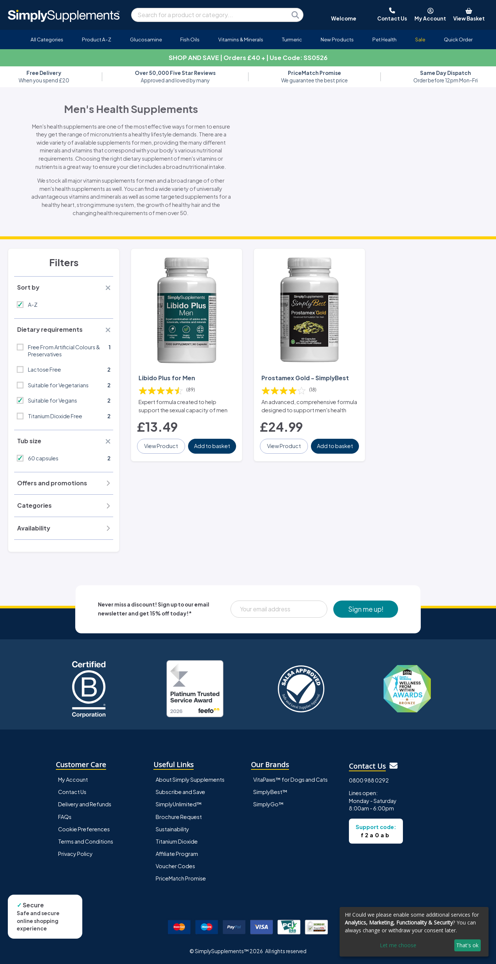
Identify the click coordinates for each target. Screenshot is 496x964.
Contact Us (72, 791)
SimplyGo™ (268, 804)
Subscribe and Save (180, 791)
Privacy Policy (75, 853)
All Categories (47, 39)
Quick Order (458, 39)
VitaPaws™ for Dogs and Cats (290, 779)
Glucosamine (146, 39)
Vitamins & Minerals (240, 39)
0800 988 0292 (369, 780)
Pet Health (384, 39)
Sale (420, 39)
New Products (337, 39)
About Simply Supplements (190, 779)
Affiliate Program (177, 853)
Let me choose (398, 945)
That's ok (467, 945)
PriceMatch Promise (181, 878)
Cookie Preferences (84, 829)
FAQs (64, 816)
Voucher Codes (175, 866)
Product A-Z (96, 39)
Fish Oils (190, 39)
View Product (161, 445)
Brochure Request (179, 816)
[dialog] (414, 932)
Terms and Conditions (85, 841)
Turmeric (292, 39)
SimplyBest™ (270, 791)
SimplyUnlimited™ (179, 804)
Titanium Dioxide (177, 841)
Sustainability (172, 829)
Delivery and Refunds (84, 804)
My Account (73, 779)
